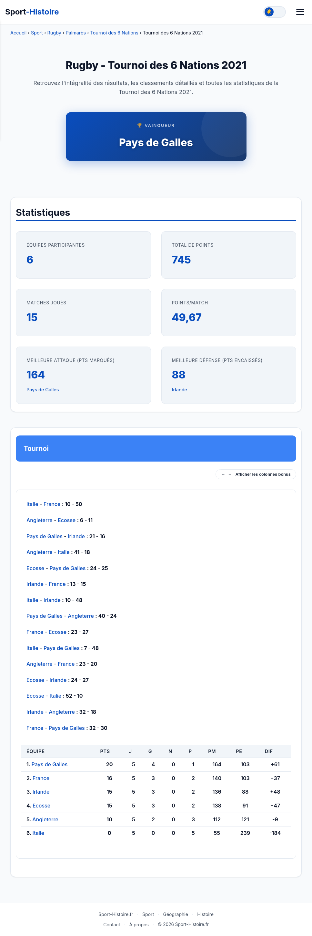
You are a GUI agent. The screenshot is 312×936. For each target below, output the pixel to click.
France (52, 504)
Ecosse (66, 520)
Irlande (179, 389)
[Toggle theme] (274, 12)
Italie (32, 504)
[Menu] (300, 11)
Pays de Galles (156, 142)
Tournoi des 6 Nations (114, 32)
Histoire (205, 914)
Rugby (54, 32)
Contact (111, 924)
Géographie (175, 914)
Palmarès (75, 32)
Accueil (18, 32)
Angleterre (39, 520)
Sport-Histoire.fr (115, 914)
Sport (32, 11)
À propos (139, 924)
